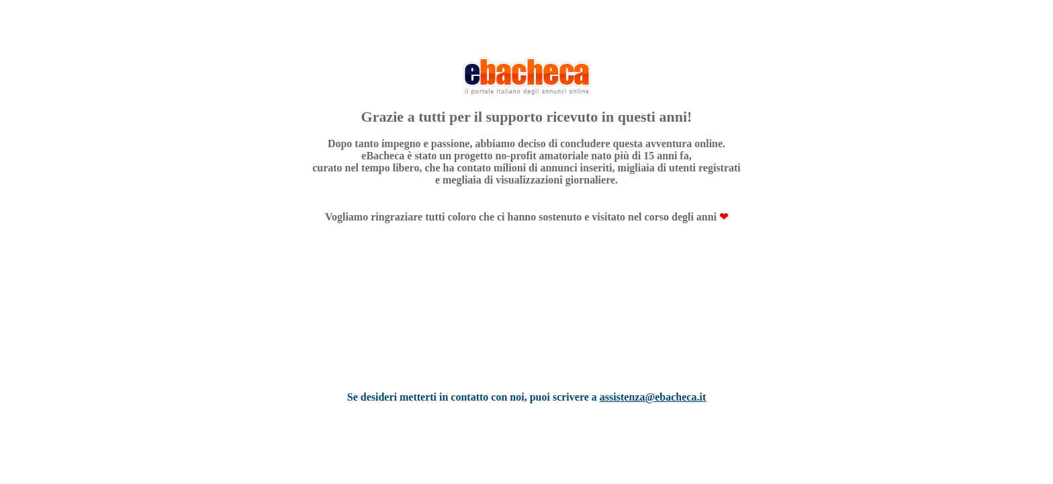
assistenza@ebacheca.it (653, 397)
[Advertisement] (526, 324)
